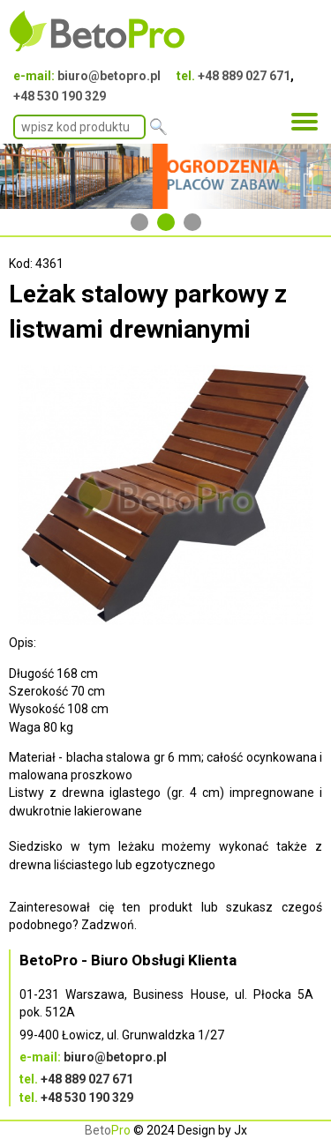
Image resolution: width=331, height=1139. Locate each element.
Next (309, 176)
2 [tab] (166, 222)
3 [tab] (192, 222)
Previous (22, 176)
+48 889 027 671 (244, 76)
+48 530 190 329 (59, 96)
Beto (108, 1130)
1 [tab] (139, 222)
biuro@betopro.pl (109, 76)
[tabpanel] (165, 176)
